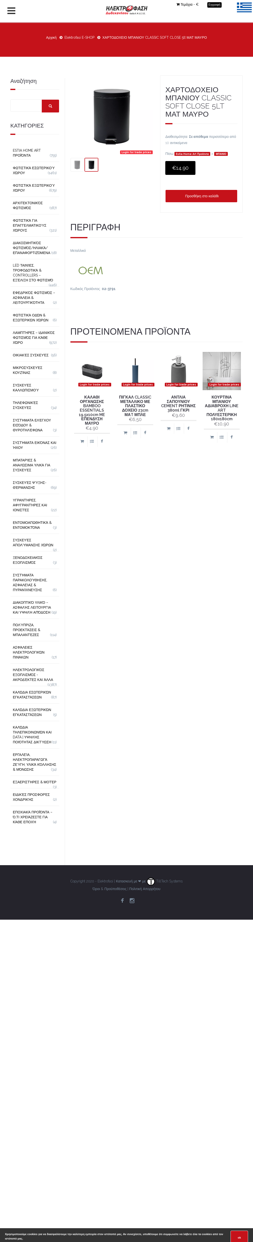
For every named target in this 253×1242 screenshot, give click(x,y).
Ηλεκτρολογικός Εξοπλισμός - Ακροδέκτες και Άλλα (33, 675)
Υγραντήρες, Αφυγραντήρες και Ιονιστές (30, 505)
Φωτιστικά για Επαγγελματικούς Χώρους (29, 225)
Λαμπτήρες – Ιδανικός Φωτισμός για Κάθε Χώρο (34, 338)
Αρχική (51, 37)
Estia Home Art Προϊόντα (192, 153)
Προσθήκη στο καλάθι (201, 196)
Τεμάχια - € (187, 4)
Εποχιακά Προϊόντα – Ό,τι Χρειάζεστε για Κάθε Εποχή (32, 817)
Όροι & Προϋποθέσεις (109, 889)
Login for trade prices (136, 152)
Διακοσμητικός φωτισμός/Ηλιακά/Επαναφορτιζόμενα (31, 248)
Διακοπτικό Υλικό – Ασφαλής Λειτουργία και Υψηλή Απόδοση (32, 607)
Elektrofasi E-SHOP (79, 37)
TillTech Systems (165, 881)
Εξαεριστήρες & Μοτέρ (34, 782)
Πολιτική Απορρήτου (144, 889)
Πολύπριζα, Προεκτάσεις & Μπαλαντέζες (26, 630)
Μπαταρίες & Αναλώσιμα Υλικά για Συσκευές (31, 465)
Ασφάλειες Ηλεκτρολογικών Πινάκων (28, 652)
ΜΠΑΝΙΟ (221, 153)
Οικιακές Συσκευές (31, 355)
